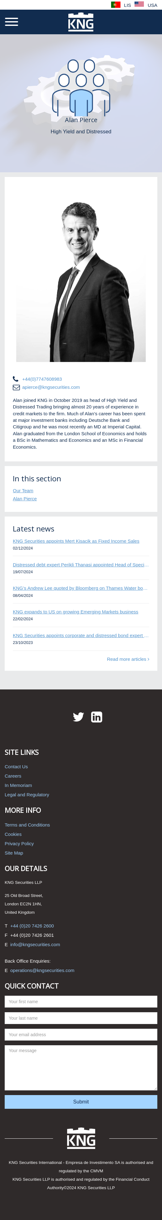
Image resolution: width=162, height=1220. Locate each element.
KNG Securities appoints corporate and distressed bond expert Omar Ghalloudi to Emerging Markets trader (81, 635)
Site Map (14, 852)
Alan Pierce (25, 498)
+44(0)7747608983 (42, 379)
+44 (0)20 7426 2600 (32, 925)
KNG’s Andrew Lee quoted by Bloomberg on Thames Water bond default (81, 588)
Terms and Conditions (27, 824)
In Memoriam (18, 785)
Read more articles (128, 659)
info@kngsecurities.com (35, 944)
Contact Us (16, 766)
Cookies (13, 834)
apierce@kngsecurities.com (51, 387)
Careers (13, 776)
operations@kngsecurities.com (42, 970)
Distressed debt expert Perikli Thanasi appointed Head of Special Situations (81, 564)
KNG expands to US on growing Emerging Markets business (75, 611)
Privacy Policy (19, 843)
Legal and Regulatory (27, 794)
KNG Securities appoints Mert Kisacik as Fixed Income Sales (76, 541)
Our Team (23, 490)
